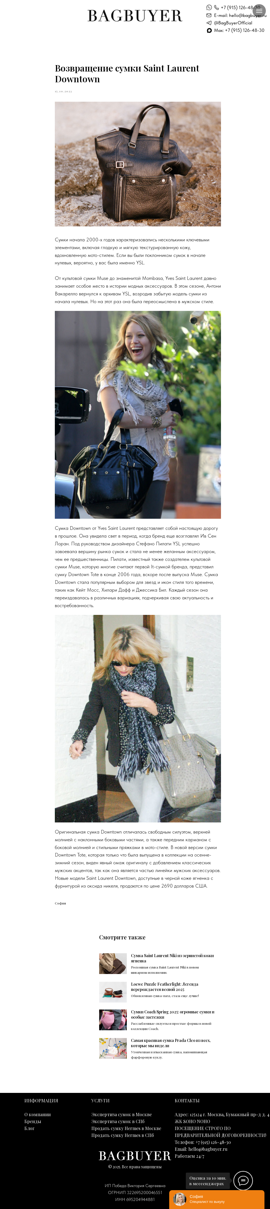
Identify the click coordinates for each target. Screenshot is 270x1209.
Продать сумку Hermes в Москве (126, 1128)
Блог (29, 1128)
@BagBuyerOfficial (233, 22)
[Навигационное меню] (259, 11)
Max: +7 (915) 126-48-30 (239, 30)
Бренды (32, 1121)
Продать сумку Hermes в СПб (122, 1135)
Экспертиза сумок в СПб (118, 1121)
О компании (37, 1114)
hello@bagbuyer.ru (207, 1149)
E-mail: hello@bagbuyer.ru (240, 15)
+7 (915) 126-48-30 (240, 7)
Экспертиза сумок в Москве (121, 1114)
